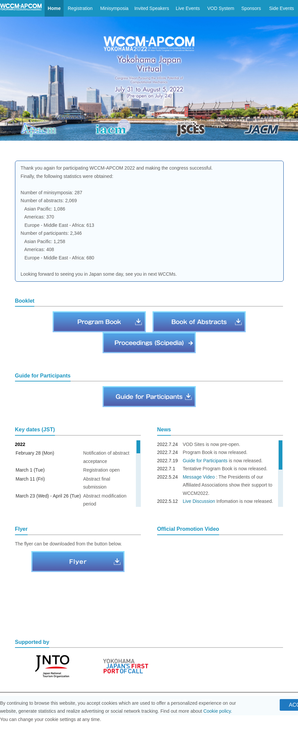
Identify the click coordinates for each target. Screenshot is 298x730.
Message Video (199, 477)
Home (54, 8)
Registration (80, 8)
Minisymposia (114, 8)
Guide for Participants (205, 460)
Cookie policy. (217, 711)
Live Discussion (199, 501)
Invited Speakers (151, 8)
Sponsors (251, 8)
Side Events (281, 8)
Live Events (188, 8)
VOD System (220, 8)
